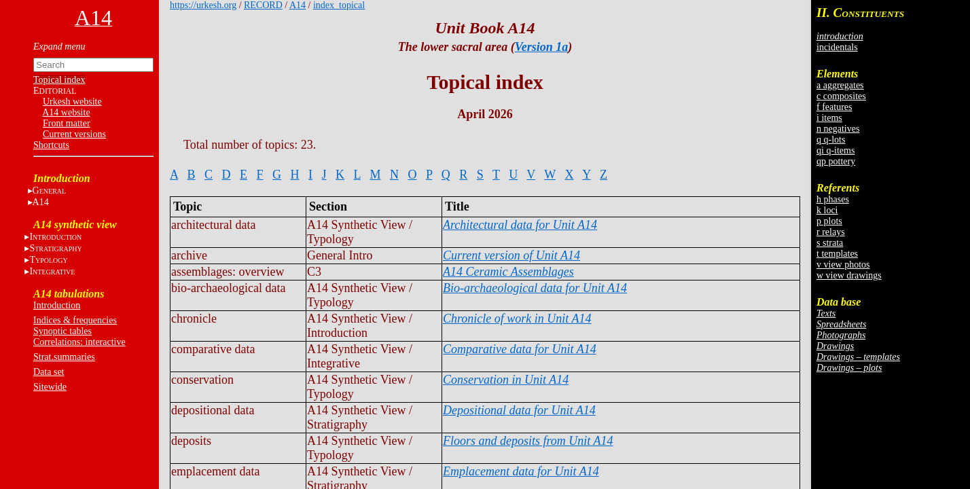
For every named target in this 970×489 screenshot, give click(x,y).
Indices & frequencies (75, 320)
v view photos (843, 264)
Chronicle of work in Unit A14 (517, 318)
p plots (829, 221)
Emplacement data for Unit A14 (521, 471)
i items (829, 118)
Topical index (59, 80)
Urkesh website (72, 101)
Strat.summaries (64, 357)
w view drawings (849, 275)
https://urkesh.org (203, 5)
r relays (830, 232)
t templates (837, 254)
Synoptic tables (62, 331)
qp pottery (835, 161)
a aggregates (840, 85)
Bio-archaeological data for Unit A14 (535, 288)
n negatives (837, 129)
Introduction (56, 305)
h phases (832, 199)
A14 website (66, 112)
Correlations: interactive (79, 342)
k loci (827, 210)
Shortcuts (51, 145)
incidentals (837, 47)
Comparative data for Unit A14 (519, 349)
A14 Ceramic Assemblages (508, 271)
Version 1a (542, 47)
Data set (48, 372)
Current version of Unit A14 (511, 255)
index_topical (339, 5)
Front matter (66, 123)
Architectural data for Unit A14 (520, 225)
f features (834, 107)
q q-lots (830, 139)
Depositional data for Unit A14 (519, 410)
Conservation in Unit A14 (506, 379)
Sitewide (50, 387)
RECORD (263, 5)
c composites (841, 96)
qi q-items (835, 150)
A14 (41, 202)
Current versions (74, 134)
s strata (829, 243)
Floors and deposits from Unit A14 (528, 441)
